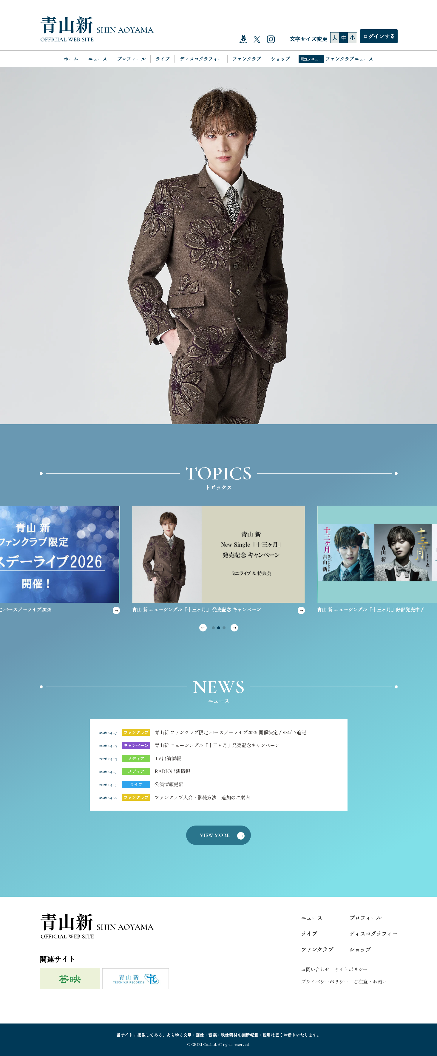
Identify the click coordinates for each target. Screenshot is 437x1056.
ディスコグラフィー (201, 58)
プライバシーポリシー (325, 981)
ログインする (379, 36)
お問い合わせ (315, 969)
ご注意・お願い (370, 981)
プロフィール (131, 58)
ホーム (71, 58)
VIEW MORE (222, 835)
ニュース (97, 58)
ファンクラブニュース (349, 58)
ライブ (162, 58)
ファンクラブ (246, 58)
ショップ (280, 58)
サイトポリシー (351, 969)
